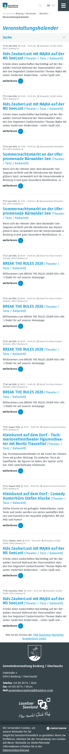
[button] (40, 5)
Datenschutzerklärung (16, 750)
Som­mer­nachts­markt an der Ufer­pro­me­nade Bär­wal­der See (33, 156)
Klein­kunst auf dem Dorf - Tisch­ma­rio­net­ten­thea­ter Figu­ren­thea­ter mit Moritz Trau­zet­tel (33, 439)
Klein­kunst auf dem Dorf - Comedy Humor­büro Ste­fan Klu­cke (34, 496)
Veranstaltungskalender (16, 17)
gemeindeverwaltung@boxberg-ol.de (30, 690)
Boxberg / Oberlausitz (26, 13)
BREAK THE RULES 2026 (23, 263)
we (53, 5)
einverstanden (56, 728)
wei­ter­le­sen (13, 81)
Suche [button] (34, 37)
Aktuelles (43, 13)
